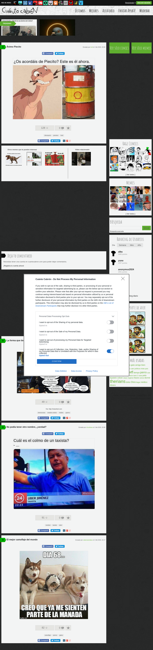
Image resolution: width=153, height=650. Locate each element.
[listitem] (76, 316)
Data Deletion (61, 371)
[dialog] (76, 325)
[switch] (110, 322)
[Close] (123, 279)
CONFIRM (57, 361)
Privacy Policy (92, 371)
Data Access (76, 371)
